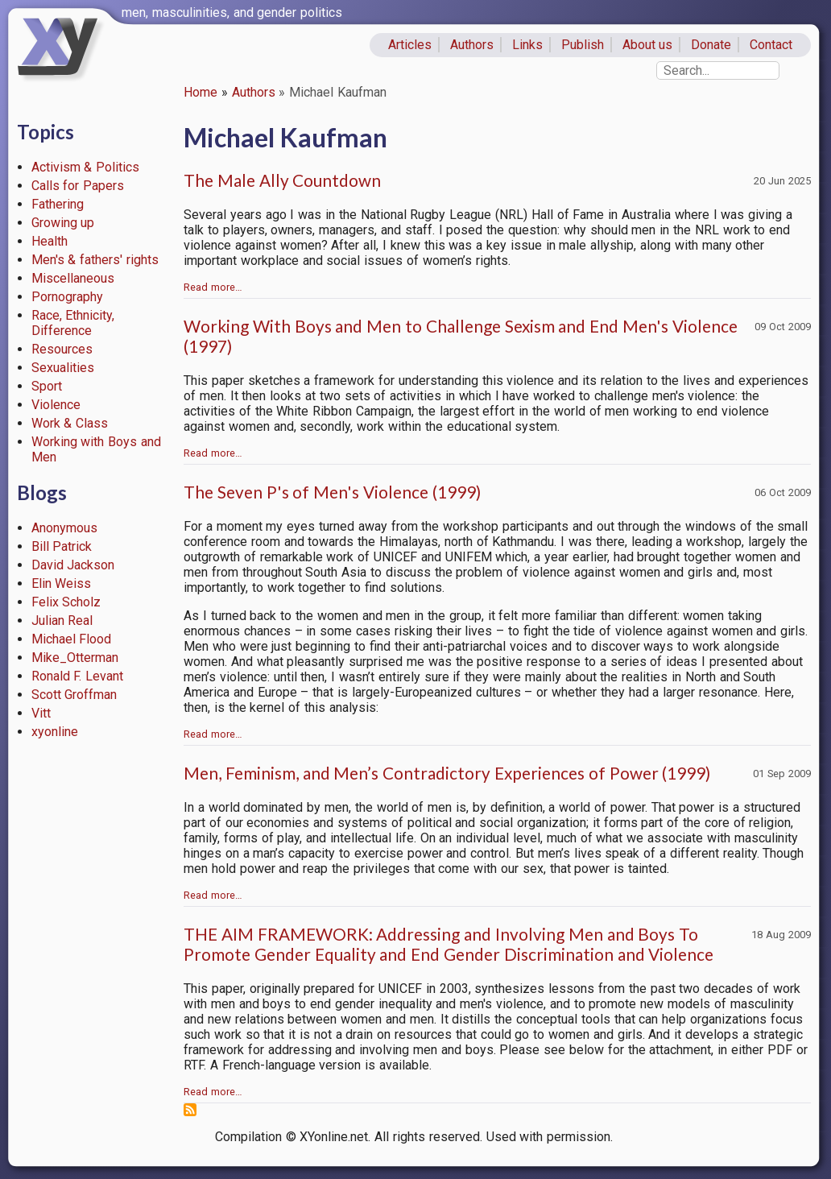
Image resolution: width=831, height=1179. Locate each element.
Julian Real (62, 620)
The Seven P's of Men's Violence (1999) (332, 492)
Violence (56, 404)
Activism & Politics (85, 167)
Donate (711, 44)
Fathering (57, 204)
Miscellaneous (72, 278)
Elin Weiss (61, 583)
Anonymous (64, 528)
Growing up (63, 222)
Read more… (213, 287)
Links (527, 44)
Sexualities (62, 367)
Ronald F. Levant (77, 676)
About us (647, 44)
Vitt (41, 713)
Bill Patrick (62, 546)
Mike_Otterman (74, 657)
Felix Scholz (66, 602)
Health (49, 241)
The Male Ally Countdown (282, 180)
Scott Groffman (74, 694)
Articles (410, 44)
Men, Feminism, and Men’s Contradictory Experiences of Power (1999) (447, 773)
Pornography (67, 296)
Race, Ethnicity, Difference (73, 323)
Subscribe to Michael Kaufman (190, 1109)
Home (200, 92)
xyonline (54, 731)
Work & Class (70, 423)
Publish (582, 44)
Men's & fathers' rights (95, 259)
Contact (771, 44)
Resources (62, 349)
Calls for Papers (78, 185)
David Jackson (73, 565)
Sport (46, 386)
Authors (472, 44)
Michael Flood (71, 639)
